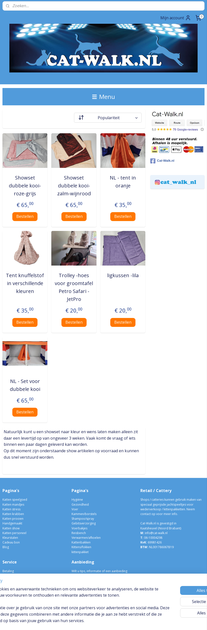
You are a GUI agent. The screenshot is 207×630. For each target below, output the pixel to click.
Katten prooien (12, 519)
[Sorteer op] (108, 117)
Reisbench (79, 533)
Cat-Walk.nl (162, 161)
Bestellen (25, 216)
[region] (71, 598)
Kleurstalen (10, 538)
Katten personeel (14, 533)
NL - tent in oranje (123, 181)
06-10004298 (151, 538)
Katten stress (11, 509)
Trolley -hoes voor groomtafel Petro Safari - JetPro (74, 287)
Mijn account (175, 18)
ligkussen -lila (123, 275)
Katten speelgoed (14, 499)
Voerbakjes (79, 528)
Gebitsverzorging (84, 523)
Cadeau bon (11, 542)
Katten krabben (13, 514)
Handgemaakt (12, 523)
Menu (103, 96)
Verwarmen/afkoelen (86, 538)
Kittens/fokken (81, 547)
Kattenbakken (81, 542)
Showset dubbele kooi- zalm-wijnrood (74, 185)
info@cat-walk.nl (156, 533)
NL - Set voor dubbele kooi (25, 385)
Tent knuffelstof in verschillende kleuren (25, 283)
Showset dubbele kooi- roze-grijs (25, 185)
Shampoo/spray (83, 519)
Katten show (10, 528)
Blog (5, 547)
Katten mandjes (13, 504)
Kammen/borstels (84, 514)
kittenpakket (80, 552)
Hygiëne (77, 499)
